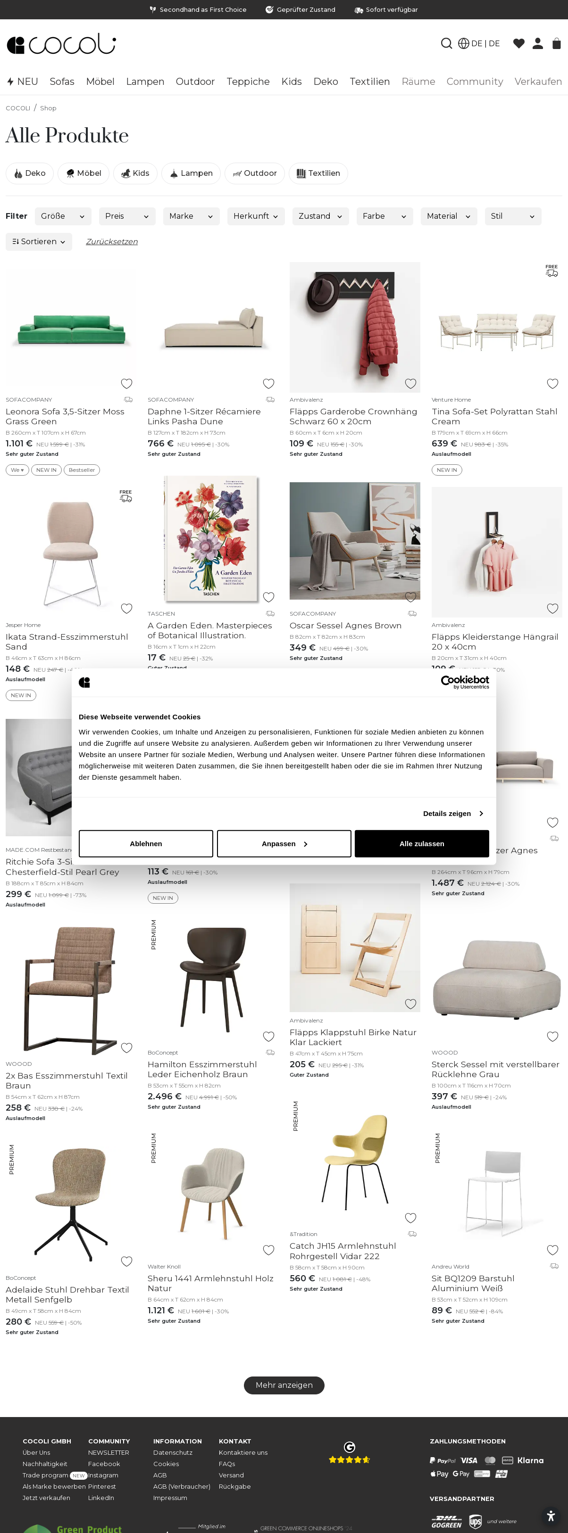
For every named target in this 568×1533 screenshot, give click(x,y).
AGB (160, 1475)
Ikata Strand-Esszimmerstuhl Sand (67, 641)
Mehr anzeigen (284, 1385)
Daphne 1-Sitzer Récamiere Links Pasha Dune (204, 416)
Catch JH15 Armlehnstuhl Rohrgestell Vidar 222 (343, 1251)
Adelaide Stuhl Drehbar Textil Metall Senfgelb (67, 1294)
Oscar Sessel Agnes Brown (346, 625)
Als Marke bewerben (54, 1486)
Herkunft (256, 216)
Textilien (318, 173)
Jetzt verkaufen (46, 1497)
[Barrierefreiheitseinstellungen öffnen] (551, 1516)
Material (449, 216)
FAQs (227, 1463)
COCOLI (18, 108)
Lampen (191, 173)
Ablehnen (146, 843)
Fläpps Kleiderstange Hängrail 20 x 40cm (495, 641)
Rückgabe (235, 1486)
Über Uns (36, 1452)
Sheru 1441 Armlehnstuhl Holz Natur (211, 1283)
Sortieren (39, 241)
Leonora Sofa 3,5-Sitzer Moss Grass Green (65, 416)
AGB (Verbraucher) (181, 1486)
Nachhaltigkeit (45, 1463)
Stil (513, 216)
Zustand (321, 216)
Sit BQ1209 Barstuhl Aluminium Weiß (473, 1283)
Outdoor (255, 173)
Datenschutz (172, 1452)
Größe (63, 216)
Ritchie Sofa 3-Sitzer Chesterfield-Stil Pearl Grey (62, 866)
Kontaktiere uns (243, 1452)
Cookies (166, 1463)
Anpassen (284, 843)
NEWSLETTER (108, 1452)
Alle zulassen (422, 843)
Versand (231, 1475)
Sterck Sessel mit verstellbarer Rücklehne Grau (496, 1069)
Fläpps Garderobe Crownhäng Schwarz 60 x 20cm (354, 416)
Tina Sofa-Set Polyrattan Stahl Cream (495, 416)
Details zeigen (447, 813)
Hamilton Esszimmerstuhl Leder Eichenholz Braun (202, 1069)
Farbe (385, 216)
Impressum (170, 1497)
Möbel (83, 173)
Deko (30, 173)
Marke (191, 216)
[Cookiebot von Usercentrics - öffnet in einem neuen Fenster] (448, 683)
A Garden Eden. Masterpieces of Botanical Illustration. (210, 630)
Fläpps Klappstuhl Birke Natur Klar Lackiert (353, 1037)
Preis (127, 216)
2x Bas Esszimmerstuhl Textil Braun (67, 1080)
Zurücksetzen (112, 241)
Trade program (55, 1476)
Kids (135, 173)
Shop (48, 108)
